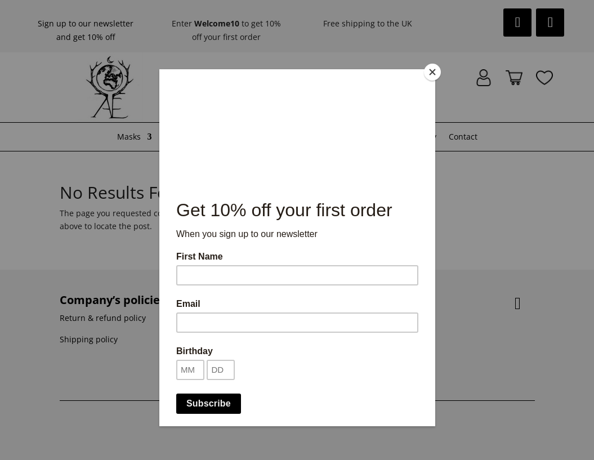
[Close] (432, 72)
